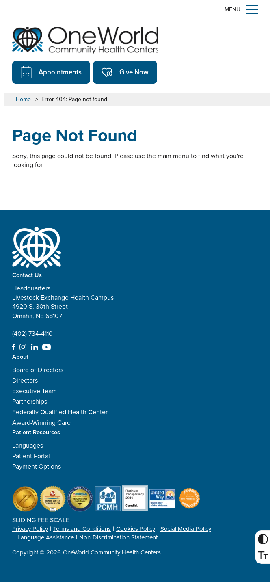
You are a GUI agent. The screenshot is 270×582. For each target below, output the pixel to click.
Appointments (51, 72)
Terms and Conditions (82, 528)
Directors (25, 380)
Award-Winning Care (41, 422)
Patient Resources (36, 432)
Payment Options (36, 466)
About (20, 356)
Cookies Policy (135, 528)
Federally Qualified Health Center (60, 412)
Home (23, 99)
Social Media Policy (185, 528)
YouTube (46, 347)
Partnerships (29, 401)
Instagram (23, 347)
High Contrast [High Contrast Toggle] (261, 539)
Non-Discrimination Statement (118, 537)
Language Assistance (45, 537)
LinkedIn (34, 347)
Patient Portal (31, 456)
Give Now (125, 72)
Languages (27, 445)
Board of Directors (37, 369)
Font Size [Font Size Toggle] (261, 555)
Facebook (13, 347)
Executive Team (34, 391)
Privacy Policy (30, 528)
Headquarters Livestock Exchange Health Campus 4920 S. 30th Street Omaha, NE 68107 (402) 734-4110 (63, 310)
